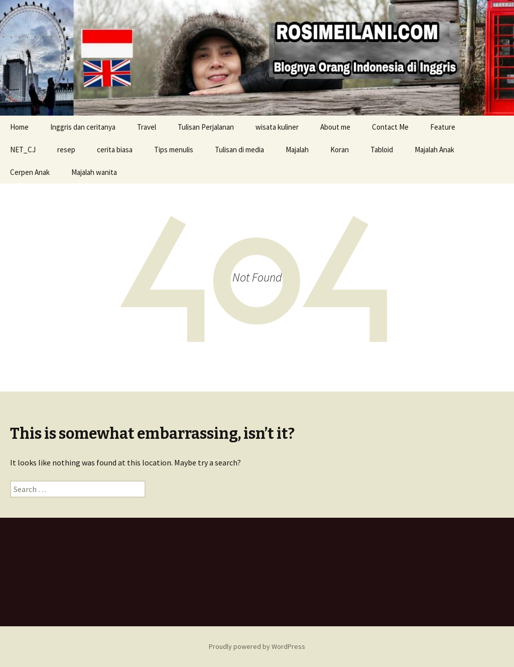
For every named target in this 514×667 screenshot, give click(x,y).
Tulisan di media (239, 149)
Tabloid (381, 149)
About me (335, 127)
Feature (442, 127)
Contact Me (390, 127)
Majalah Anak (434, 149)
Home (19, 127)
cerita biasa (115, 149)
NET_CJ (23, 149)
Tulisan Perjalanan (206, 127)
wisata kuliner (277, 127)
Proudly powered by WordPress (257, 646)
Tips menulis (173, 149)
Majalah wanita (94, 172)
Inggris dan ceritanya (82, 127)
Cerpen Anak (30, 172)
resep (66, 149)
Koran (339, 149)
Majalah (297, 149)
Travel (146, 127)
